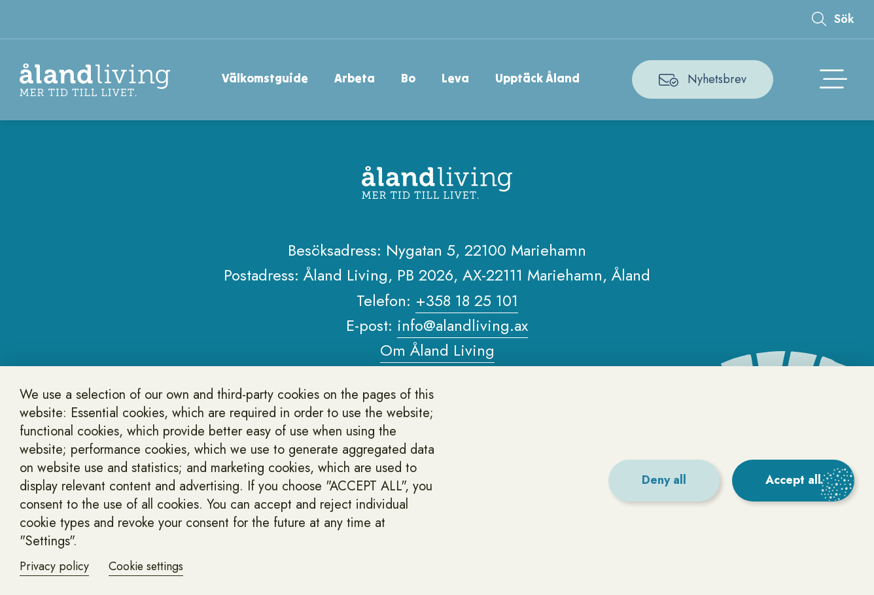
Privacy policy (55, 566)
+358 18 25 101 (466, 300)
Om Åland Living (437, 350)
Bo (409, 78)
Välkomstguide (265, 78)
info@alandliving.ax (462, 325)
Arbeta (355, 78)
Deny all (663, 479)
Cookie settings (148, 566)
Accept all (793, 479)
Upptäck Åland (538, 78)
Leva (456, 78)
